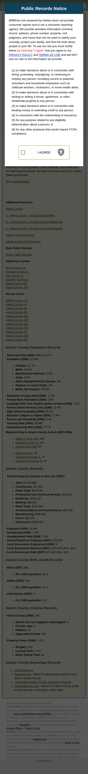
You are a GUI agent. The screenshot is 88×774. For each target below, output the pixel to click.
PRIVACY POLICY (21, 54)
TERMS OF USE (49, 54)
